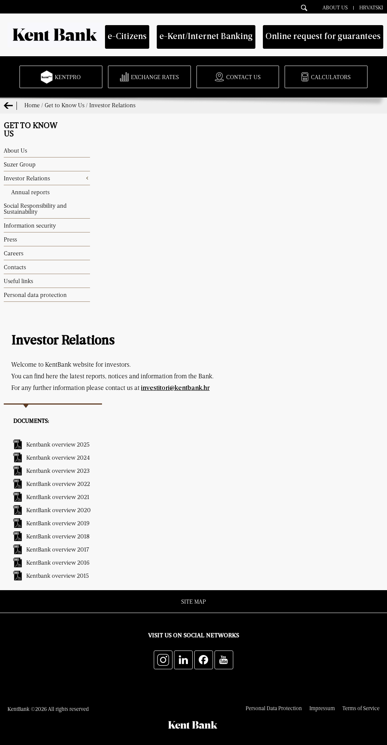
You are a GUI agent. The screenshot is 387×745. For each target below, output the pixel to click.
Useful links (18, 281)
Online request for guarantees (323, 37)
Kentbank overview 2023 (58, 470)
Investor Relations (112, 105)
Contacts (15, 267)
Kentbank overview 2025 (58, 444)
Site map (193, 601)
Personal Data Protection (274, 708)
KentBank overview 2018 (58, 536)
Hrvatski (371, 7)
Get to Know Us (64, 105)
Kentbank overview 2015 (57, 575)
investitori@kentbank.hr (175, 388)
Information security (30, 225)
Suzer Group (20, 164)
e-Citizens (127, 37)
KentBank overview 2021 (57, 497)
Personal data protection (35, 294)
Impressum (322, 708)
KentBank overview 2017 (57, 549)
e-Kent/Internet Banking (206, 37)
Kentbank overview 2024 (58, 457)
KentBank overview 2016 (58, 562)
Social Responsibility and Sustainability (35, 208)
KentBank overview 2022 (58, 483)
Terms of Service (361, 708)
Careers (13, 253)
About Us (335, 7)
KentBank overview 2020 (58, 510)
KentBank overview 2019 (58, 523)
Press (10, 239)
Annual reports (30, 192)
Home (32, 105)
